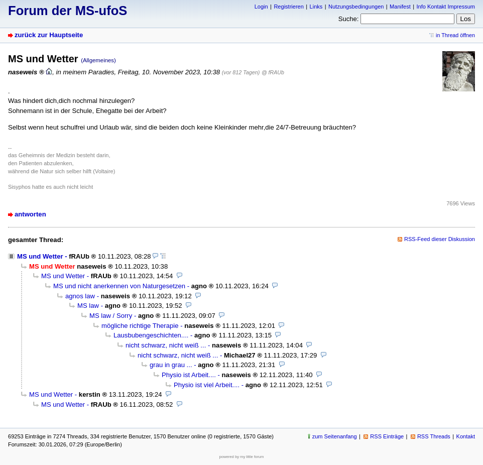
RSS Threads (433, 436)
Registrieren (288, 7)
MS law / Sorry (110, 315)
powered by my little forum (241, 456)
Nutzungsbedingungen (356, 7)
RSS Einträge (387, 436)
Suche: (348, 19)
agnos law (80, 296)
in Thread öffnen (455, 35)
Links (316, 7)
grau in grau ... (171, 365)
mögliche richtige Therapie (140, 325)
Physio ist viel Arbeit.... (206, 385)
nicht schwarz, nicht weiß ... (166, 345)
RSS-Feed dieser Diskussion (439, 239)
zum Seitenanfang (334, 436)
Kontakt (465, 436)
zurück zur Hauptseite (49, 35)
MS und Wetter (40, 256)
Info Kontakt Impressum (446, 7)
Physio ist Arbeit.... (189, 375)
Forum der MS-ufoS (67, 11)
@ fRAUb (273, 72)
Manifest (400, 7)
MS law (88, 305)
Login (261, 7)
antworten (30, 214)
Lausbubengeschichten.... (150, 335)
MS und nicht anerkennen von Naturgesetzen (119, 286)
